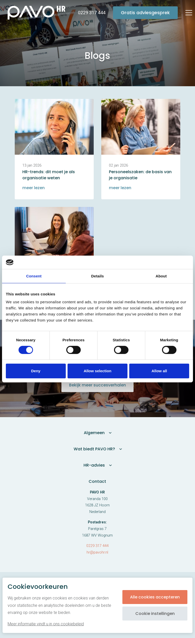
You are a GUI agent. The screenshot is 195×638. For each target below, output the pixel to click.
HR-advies (94, 465)
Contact (97, 481)
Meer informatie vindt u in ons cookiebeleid (46, 624)
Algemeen (94, 433)
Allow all (159, 371)
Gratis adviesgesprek (145, 12)
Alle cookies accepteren (155, 597)
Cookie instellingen (155, 613)
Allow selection (97, 371)
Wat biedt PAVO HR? (94, 449)
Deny (35, 371)
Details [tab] (97, 276)
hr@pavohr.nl (97, 552)
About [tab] (161, 276)
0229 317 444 (97, 546)
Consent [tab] (34, 276)
